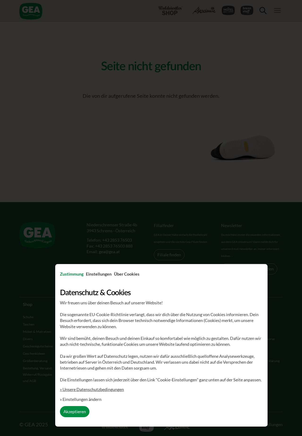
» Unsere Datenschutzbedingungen (92, 389)
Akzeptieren (74, 411)
